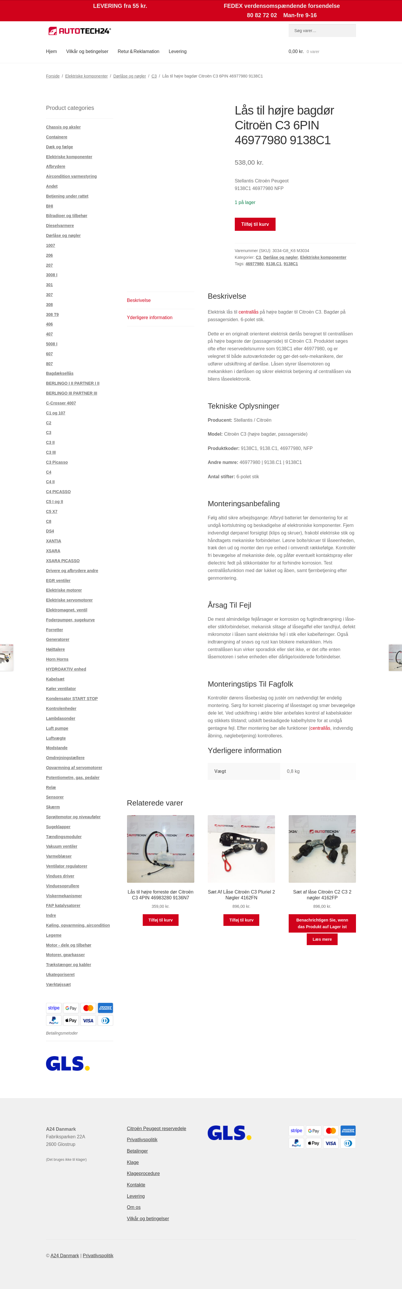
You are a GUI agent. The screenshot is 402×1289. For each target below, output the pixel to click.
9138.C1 (273, 263)
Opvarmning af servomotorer (74, 767)
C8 (48, 521)
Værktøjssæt (58, 984)
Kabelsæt (55, 679)
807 (49, 363)
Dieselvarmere (60, 225)
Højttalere (55, 649)
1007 (50, 245)
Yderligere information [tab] (150, 317)
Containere (56, 137)
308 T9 (52, 314)
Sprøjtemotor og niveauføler (73, 817)
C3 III (51, 452)
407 (49, 334)
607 (49, 353)
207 (49, 265)
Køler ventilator (61, 688)
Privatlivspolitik (142, 1139)
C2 (48, 423)
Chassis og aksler (63, 127)
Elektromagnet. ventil (66, 610)
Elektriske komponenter (86, 76)
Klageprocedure (143, 1173)
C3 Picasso (57, 462)
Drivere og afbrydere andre (72, 570)
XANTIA (53, 541)
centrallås (248, 311)
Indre (51, 915)
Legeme (53, 935)
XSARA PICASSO (63, 560)
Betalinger (137, 1151)
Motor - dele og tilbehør (68, 945)
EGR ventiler (58, 580)
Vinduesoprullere (62, 886)
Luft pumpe (57, 728)
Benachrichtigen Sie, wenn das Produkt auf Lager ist (322, 923)
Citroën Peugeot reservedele (156, 1128)
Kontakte (136, 1184)
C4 (48, 472)
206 (49, 255)
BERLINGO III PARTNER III (71, 393)
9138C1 (291, 263)
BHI (49, 206)
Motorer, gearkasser (65, 954)
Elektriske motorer (64, 590)
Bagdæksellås (59, 373)
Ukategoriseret (60, 974)
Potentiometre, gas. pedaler (73, 777)
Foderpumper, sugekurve (70, 620)
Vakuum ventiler (61, 846)
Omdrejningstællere (65, 757)
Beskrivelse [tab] (139, 300)
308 (49, 304)
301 (49, 284)
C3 (154, 76)
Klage (133, 1162)
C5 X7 (51, 511)
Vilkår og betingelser (87, 51)
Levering (177, 51)
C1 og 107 (55, 413)
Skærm (53, 807)
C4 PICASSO (58, 491)
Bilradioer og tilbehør (66, 215)
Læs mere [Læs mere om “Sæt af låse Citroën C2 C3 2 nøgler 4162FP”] (322, 939)
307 (49, 294)
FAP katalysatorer (63, 905)
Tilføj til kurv (255, 224)
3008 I (51, 274)
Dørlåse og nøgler (129, 76)
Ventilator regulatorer (66, 866)
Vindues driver (60, 876)
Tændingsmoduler (64, 836)
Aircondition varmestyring (71, 176)
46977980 (255, 263)
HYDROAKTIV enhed (66, 669)
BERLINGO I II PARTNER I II (72, 383)
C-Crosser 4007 (61, 403)
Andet (52, 186)
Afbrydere (55, 166)
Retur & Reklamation (138, 51)
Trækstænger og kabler (68, 964)
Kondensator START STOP (72, 698)
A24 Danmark (64, 1255)
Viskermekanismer (64, 896)
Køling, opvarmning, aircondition (78, 925)
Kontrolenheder (61, 708)
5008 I (51, 344)
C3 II (50, 442)
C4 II (50, 481)
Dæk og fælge (59, 147)
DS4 (50, 531)
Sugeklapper (58, 826)
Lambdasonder (60, 718)
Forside (53, 76)
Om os (134, 1207)
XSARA (53, 550)
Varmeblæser (59, 856)
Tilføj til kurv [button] (161, 920)
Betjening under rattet (67, 196)
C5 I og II (54, 501)
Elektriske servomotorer (69, 600)
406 (49, 324)
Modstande (57, 747)
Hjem (51, 51)
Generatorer (57, 639)
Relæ (51, 787)
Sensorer (55, 797)
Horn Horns (57, 659)
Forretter (54, 629)
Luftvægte (56, 738)
